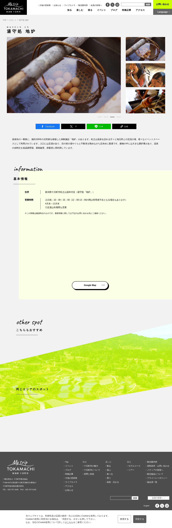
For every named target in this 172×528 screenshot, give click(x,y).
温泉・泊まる (113, 494)
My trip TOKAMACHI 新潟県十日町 (13, 7)
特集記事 (126, 10)
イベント (101, 10)
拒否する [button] (124, 519)
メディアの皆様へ (155, 482)
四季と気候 (89, 486)
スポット (13, 20)
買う (109, 490)
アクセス (140, 10)
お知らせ (57, 5)
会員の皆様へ (96, 5)
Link (124, 126)
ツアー (131, 482)
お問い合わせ (162, 4)
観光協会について (155, 486)
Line (99, 126)
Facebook (48, 126)
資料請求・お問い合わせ (158, 478)
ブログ (114, 10)
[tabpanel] (64, 75)
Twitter (73, 126)
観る (109, 478)
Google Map (90, 285)
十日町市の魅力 (91, 478)
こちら (70, 522)
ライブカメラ (69, 5)
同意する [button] (139, 519)
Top (66, 474)
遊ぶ (109, 482)
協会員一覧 (152, 494)
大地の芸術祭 (45, 5)
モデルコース (134, 478)
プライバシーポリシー (157, 490)
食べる (110, 486)
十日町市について (92, 482)
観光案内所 (83, 5)
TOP (5, 20)
